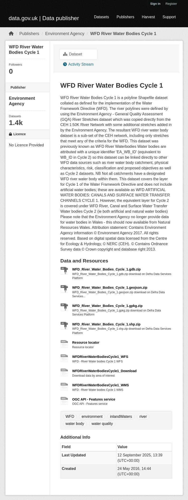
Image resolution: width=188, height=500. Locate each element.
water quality (102, 424)
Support (169, 17)
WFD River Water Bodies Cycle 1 (123, 33)
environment (92, 416)
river (143, 416)
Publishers (125, 17)
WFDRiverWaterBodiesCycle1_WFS (100, 357)
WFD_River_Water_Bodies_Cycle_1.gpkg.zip (107, 306)
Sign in (155, 3)
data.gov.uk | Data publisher (44, 18)
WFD (70, 416)
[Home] (11, 33)
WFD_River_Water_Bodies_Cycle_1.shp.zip (106, 324)
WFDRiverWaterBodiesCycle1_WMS (100, 385)
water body (75, 424)
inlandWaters (121, 416)
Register (171, 3)
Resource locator (85, 342)
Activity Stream (78, 64)
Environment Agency (64, 33)
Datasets (101, 17)
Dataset (72, 54)
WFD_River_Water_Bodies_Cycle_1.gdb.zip (106, 269)
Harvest (148, 17)
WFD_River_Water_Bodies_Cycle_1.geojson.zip (109, 287)
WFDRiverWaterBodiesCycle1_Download (104, 371)
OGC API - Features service (93, 399)
